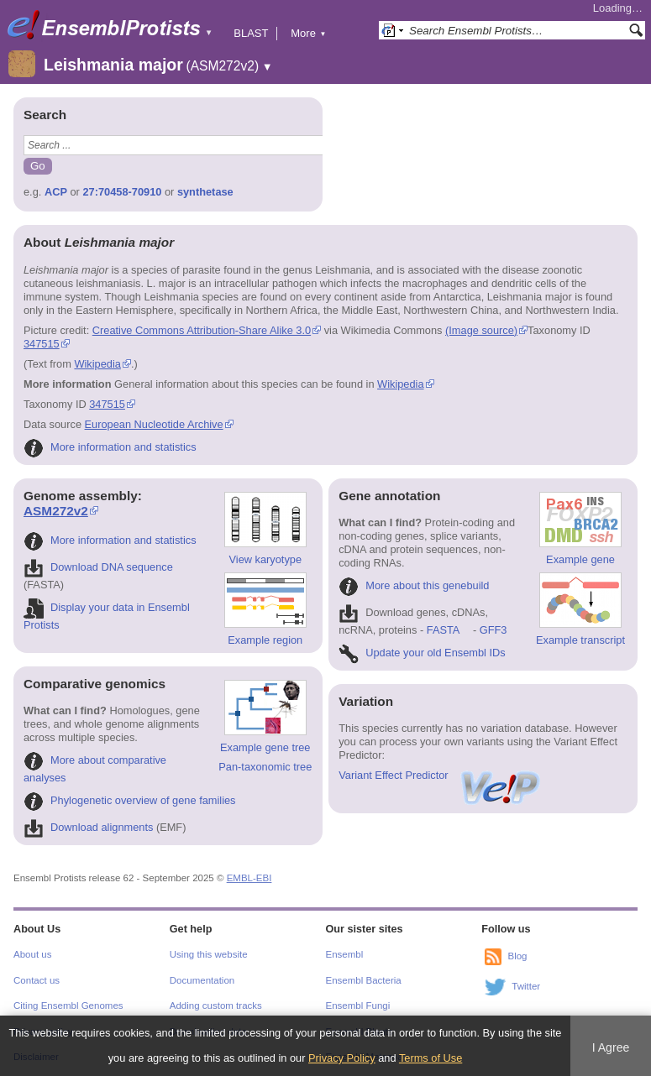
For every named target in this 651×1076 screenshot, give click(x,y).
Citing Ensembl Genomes (68, 1005)
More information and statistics (110, 447)
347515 (42, 343)
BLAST (251, 33)
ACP (56, 191)
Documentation (202, 980)
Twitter (526, 987)
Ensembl (345, 954)
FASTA (443, 630)
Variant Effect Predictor (440, 775)
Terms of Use (430, 1058)
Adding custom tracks (216, 1005)
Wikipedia (97, 364)
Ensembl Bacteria (364, 980)
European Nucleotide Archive (154, 424)
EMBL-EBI (249, 878)
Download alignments (88, 827)
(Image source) (481, 330)
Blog (517, 957)
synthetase (205, 191)
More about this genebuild (414, 585)
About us (32, 954)
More (308, 33)
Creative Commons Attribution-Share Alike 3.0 (201, 330)
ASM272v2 (56, 511)
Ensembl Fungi (358, 1005)
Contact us (36, 980)
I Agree (611, 1047)
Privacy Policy (341, 1058)
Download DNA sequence (98, 567)
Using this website (209, 954)
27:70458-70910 (121, 191)
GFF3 (493, 630)
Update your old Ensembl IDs (422, 652)
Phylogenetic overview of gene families (130, 800)
